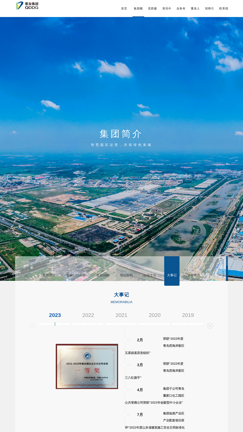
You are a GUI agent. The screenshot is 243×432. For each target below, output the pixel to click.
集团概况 (138, 12)
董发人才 (195, 12)
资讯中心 (166, 12)
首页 (124, 8)
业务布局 (181, 12)
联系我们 (223, 12)
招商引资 (209, 12)
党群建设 (152, 12)
